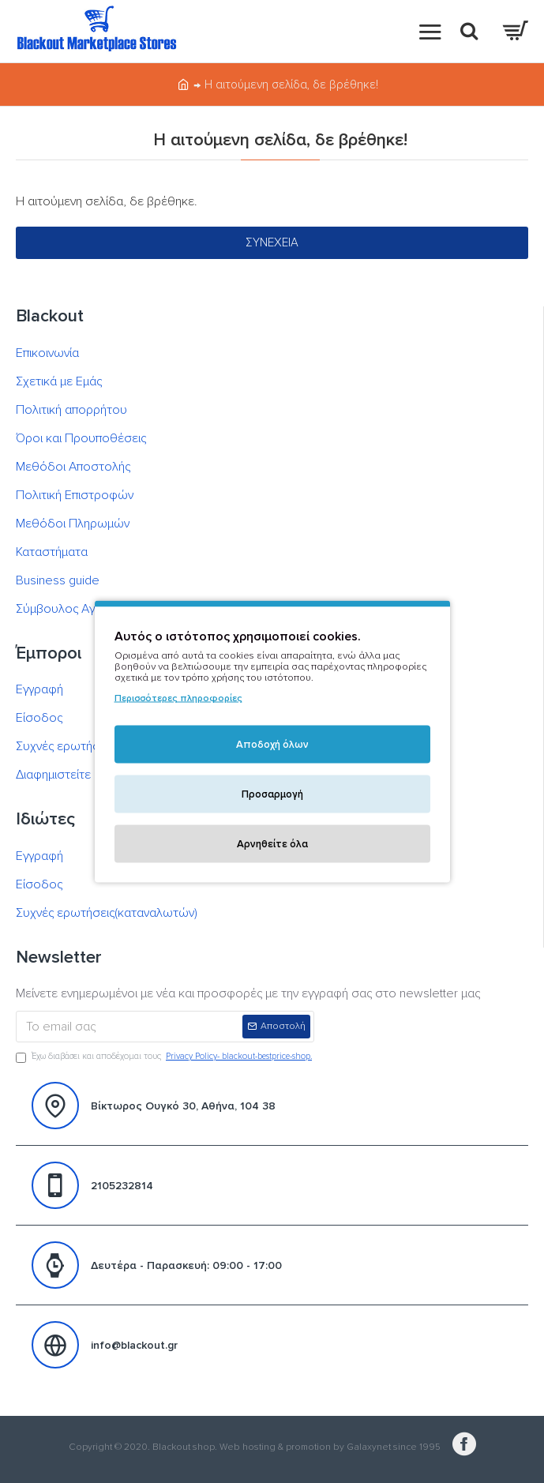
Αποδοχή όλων (272, 744)
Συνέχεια (272, 242)
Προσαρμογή (272, 794)
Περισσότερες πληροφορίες (178, 698)
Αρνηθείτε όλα (272, 844)
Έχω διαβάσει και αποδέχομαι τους (165, 1057)
